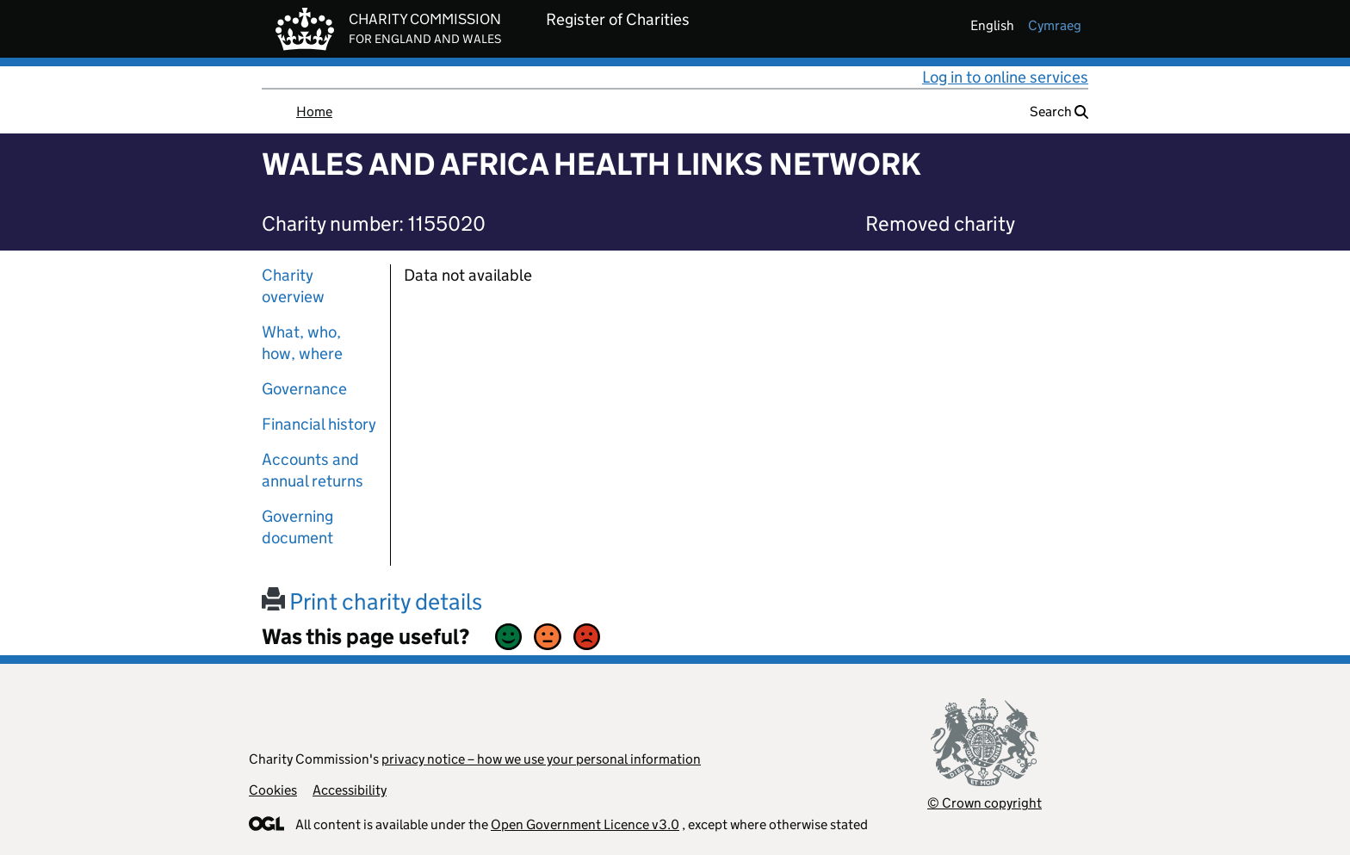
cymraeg (1054, 25)
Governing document (297, 527)
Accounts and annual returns (312, 470)
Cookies (273, 790)
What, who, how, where (302, 342)
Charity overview (293, 286)
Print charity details (372, 601)
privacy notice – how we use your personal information (541, 759)
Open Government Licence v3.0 (585, 824)
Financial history (319, 424)
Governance (304, 389)
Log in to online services (1005, 77)
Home (314, 111)
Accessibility (350, 790)
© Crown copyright (984, 803)
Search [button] (1059, 111)
